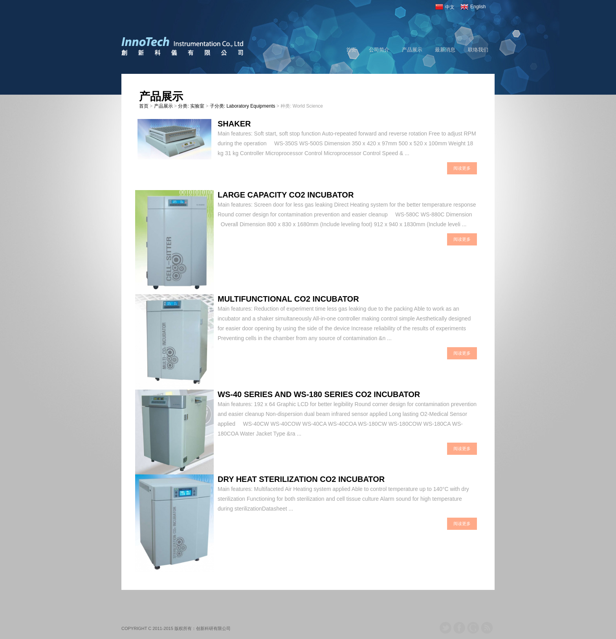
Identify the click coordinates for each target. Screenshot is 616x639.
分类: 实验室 (191, 106)
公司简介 (379, 50)
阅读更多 (462, 168)
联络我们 (478, 50)
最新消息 (445, 50)
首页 (351, 50)
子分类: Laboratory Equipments (242, 106)
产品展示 (412, 50)
